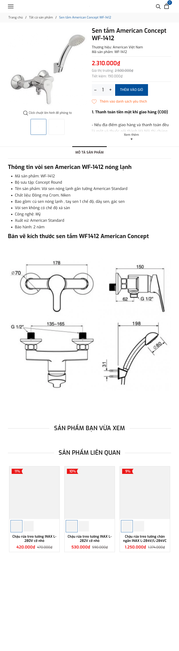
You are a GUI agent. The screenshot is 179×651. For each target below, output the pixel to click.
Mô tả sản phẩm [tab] (89, 152)
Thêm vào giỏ (131, 90)
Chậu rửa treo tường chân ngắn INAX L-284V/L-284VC (144, 539)
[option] (47, 69)
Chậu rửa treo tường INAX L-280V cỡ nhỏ (34, 539)
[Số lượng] (103, 90)
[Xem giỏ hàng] (166, 6)
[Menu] (11, 6)
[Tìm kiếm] (158, 6)
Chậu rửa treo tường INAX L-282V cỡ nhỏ (90, 539)
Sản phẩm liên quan (89, 453)
